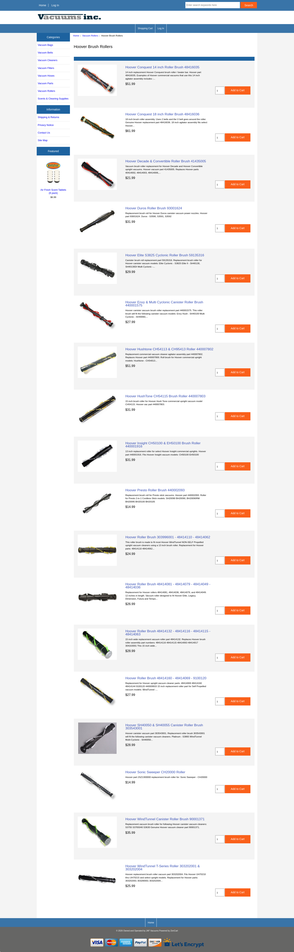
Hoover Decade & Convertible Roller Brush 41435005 (165, 161)
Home (42, 5)
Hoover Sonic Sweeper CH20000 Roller (155, 772)
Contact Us (44, 132)
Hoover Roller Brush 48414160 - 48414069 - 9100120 (165, 678)
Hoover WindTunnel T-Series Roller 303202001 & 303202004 (162, 867)
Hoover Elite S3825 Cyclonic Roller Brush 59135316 (164, 255)
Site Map (42, 140)
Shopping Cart (145, 28)
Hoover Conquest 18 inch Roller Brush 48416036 (162, 114)
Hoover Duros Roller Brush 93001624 (153, 208)
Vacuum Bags (45, 44)
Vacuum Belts (45, 52)
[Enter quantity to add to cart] (220, 90)
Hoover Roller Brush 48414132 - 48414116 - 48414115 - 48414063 (167, 632)
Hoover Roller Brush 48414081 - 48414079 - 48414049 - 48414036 (167, 585)
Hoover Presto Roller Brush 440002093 (155, 490)
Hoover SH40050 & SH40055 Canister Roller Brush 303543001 (164, 726)
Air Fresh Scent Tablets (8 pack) (53, 178)
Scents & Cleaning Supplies (53, 98)
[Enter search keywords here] (212, 5)
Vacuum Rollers (90, 35)
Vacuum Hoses (46, 75)
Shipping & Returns (48, 117)
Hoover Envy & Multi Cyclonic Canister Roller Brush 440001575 (164, 303)
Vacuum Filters (46, 68)
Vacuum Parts (45, 83)
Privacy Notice (46, 125)
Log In (55, 5)
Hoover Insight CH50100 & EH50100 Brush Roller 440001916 (163, 444)
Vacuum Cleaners (47, 60)
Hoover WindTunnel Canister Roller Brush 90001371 (165, 819)
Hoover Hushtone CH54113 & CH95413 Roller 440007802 (169, 349)
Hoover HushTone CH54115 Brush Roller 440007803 (165, 396)
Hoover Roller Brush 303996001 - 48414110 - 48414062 (167, 537)
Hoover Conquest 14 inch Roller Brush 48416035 (162, 67)
